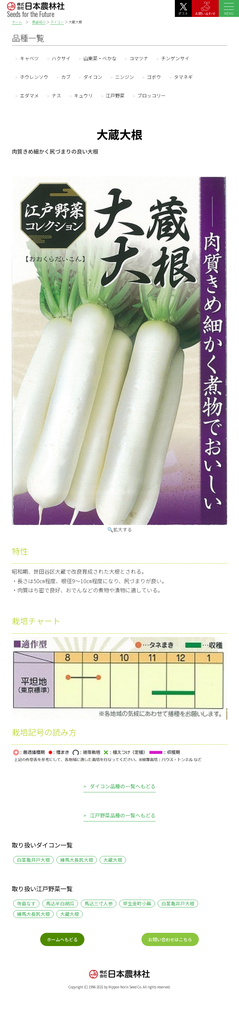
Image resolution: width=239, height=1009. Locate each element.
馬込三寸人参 (98, 903)
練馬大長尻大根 (76, 859)
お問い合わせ (205, 9)
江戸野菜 (115, 95)
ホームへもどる (62, 939)
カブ (66, 76)
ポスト (183, 9)
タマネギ (183, 76)
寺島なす (26, 903)
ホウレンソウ (34, 76)
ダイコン (57, 21)
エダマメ (29, 95)
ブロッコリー (151, 95)
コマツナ (138, 58)
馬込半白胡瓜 (60, 903)
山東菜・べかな (99, 58)
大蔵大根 (112, 859)
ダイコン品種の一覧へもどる (123, 787)
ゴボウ (154, 76)
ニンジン (124, 76)
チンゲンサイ (175, 58)
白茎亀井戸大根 (33, 859)
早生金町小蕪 (137, 903)
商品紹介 (39, 21)
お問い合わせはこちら (170, 939)
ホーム (17, 21)
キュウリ (83, 95)
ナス (56, 95)
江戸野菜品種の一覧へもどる (123, 816)
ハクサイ (61, 58)
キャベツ (29, 58)
